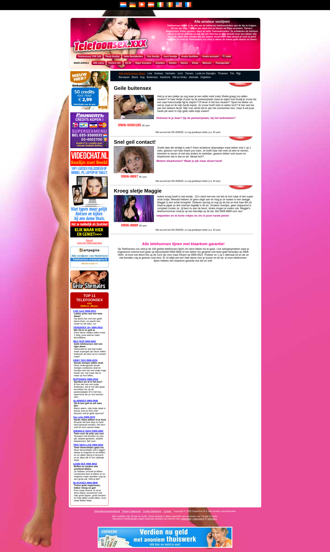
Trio (232, 73)
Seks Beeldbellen (133, 56)
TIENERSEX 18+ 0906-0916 (88, 327)
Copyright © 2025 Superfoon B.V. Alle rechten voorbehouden (204, 511)
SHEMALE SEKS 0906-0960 (88, 431)
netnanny (212, 518)
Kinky (195, 63)
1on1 (180, 73)
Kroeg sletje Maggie (138, 191)
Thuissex (223, 73)
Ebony (184, 63)
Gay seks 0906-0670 (84, 417)
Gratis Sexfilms (189, 56)
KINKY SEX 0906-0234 (85, 360)
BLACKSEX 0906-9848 (85, 483)
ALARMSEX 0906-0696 (85, 400)
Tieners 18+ (114, 63)
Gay (142, 77)
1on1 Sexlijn (170, 56)
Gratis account (210, 56)
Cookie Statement (152, 511)
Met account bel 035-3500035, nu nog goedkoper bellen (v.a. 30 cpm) (188, 132)
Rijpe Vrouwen (143, 63)
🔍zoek (227, 56)
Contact (167, 511)
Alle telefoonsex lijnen (132, 73)
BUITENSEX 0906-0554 (85, 379)
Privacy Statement (131, 511)
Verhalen (170, 73)
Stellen (173, 63)
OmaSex (160, 63)
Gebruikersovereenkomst (107, 511)
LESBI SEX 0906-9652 (85, 464)
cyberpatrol (198, 518)
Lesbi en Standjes (206, 73)
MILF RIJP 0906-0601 (84, 341)
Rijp (238, 73)
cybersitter (186, 518)
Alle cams (98, 63)
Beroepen (124, 77)
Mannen (206, 63)
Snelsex (158, 73)
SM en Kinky (179, 77)
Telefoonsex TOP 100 (89, 56)
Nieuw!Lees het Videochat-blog (89, 241)
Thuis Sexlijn (112, 56)
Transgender (222, 63)
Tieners (189, 73)
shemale (193, 77)
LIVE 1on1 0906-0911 (84, 311)
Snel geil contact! (135, 142)
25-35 (128, 63)
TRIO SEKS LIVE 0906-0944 (88, 445)
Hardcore (165, 77)
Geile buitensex (132, 88)
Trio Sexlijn (153, 56)
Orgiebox (205, 77)
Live (150, 73)
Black (135, 77)
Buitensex (152, 77)
